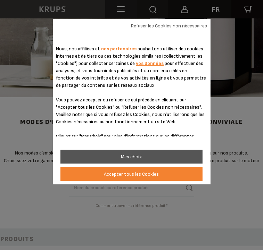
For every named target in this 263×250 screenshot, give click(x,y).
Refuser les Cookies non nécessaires (169, 26)
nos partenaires (119, 49)
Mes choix (131, 157)
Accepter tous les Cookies (131, 174)
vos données (150, 63)
